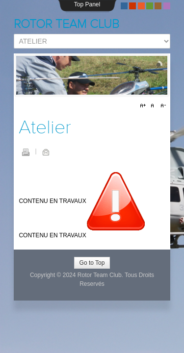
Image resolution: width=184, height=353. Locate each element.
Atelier (45, 127)
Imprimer (25, 152)
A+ (144, 106)
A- (162, 106)
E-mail (46, 152)
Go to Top (92, 262)
